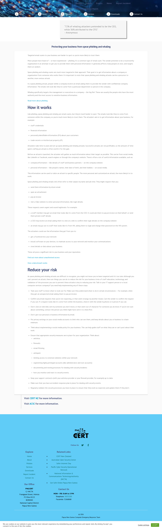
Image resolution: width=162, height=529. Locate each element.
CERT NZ (34, 398)
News (109, 3)
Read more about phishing (38, 100)
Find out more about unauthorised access (44, 257)
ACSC (32, 403)
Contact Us (29, 478)
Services (29, 467)
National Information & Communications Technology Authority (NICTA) (64, 476)
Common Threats (63, 3)
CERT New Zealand (63, 456)
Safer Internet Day (63, 463)
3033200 (68, 496)
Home (29, 456)
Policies (29, 463)
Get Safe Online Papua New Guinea (63, 483)
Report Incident (123, 3)
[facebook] (88, 445)
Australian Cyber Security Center (64, 460)
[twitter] (82, 445)
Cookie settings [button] (143, 525)
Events (99, 3)
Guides (79, 3)
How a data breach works (37, 263)
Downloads (29, 470)
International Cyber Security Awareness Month (77, 8)
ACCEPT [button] (155, 525)
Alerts (89, 3)
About (29, 460)
